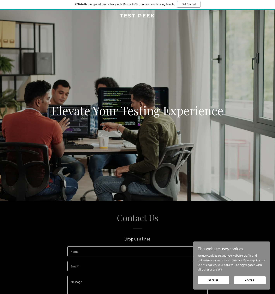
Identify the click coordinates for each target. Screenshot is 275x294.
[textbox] (137, 251)
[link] (137, 16)
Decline (213, 280)
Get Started (189, 4)
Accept (249, 280)
